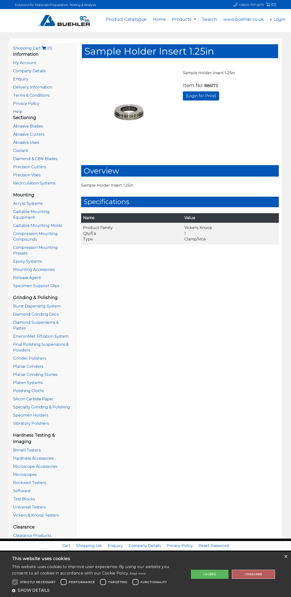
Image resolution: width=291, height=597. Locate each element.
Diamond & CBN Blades (35, 158)
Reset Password (214, 545)
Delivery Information (33, 87)
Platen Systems (28, 382)
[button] (98, 590)
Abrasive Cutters (28, 134)
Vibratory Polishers (31, 423)
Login (279, 19)
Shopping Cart (32, 48)
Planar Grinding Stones (35, 374)
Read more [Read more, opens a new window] (138, 573)
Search (209, 19)
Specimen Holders (30, 415)
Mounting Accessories (34, 269)
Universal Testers (29, 507)
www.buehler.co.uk (243, 19)
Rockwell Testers (29, 482)
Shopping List (89, 545)
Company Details (29, 71)
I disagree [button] (253, 574)
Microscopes (25, 474)
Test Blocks (24, 499)
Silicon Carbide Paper (33, 399)
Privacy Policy (26, 103)
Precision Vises (26, 175)
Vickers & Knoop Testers (36, 515)
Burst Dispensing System (37, 306)
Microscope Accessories (35, 466)
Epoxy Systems (27, 261)
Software (22, 491)
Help (17, 111)
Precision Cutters (29, 167)
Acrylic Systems (27, 203)
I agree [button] (209, 574)
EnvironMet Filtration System (41, 336)
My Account (24, 63)
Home (159, 19)
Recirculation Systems (34, 183)
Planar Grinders (28, 366)
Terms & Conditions (31, 95)
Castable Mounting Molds (37, 225)
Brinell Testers (27, 450)
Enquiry (20, 79)
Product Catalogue (126, 19)
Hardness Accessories (33, 458)
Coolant (20, 150)
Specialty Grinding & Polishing (41, 407)
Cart (66, 545)
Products (182, 19)
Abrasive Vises (26, 142)
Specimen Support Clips (36, 286)
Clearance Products (32, 535)
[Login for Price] (201, 96)
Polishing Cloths (28, 391)
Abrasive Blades (28, 126)
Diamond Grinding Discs (35, 314)
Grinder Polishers (29, 358)
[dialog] (145, 574)
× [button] (285, 556)
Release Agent (27, 277)
